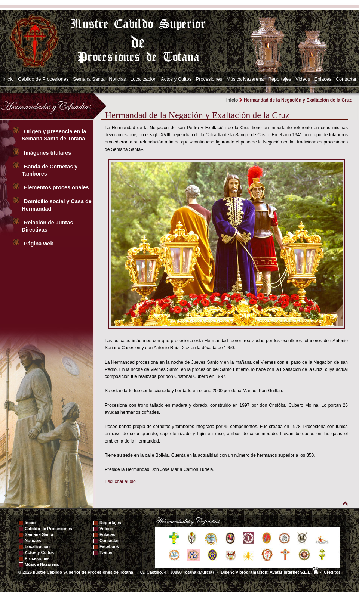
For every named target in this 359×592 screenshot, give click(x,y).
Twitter (106, 552)
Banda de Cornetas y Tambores (49, 170)
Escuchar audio (120, 481)
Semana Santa (89, 79)
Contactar (346, 79)
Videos (302, 79)
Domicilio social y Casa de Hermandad (57, 204)
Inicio (8, 79)
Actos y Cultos (176, 79)
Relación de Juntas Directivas (47, 226)
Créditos (332, 572)
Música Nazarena (245, 79)
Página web (39, 244)
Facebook (109, 546)
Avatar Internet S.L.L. (294, 572)
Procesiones (209, 79)
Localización (143, 79)
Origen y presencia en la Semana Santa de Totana (55, 135)
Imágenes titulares (48, 153)
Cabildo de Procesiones (43, 79)
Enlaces (323, 79)
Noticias (117, 79)
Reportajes (279, 79)
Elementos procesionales (57, 187)
